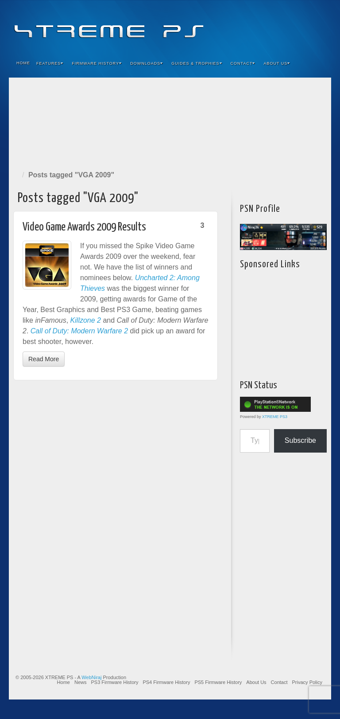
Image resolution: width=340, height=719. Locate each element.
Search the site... (318, 63)
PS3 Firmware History (114, 682)
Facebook (258, 25)
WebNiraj (91, 677)
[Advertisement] (170, 122)
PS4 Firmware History (166, 682)
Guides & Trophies (196, 63)
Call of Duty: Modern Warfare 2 (79, 331)
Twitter (294, 25)
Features (49, 63)
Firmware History (97, 63)
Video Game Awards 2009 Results (84, 227)
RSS (318, 25)
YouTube (306, 25)
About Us (276, 63)
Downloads (146, 63)
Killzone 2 (85, 320)
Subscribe (300, 440)
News (80, 682)
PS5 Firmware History (218, 682)
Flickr (282, 25)
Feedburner (270, 25)
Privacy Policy (307, 682)
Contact (243, 63)
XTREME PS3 (274, 416)
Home (23, 63)
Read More (43, 359)
